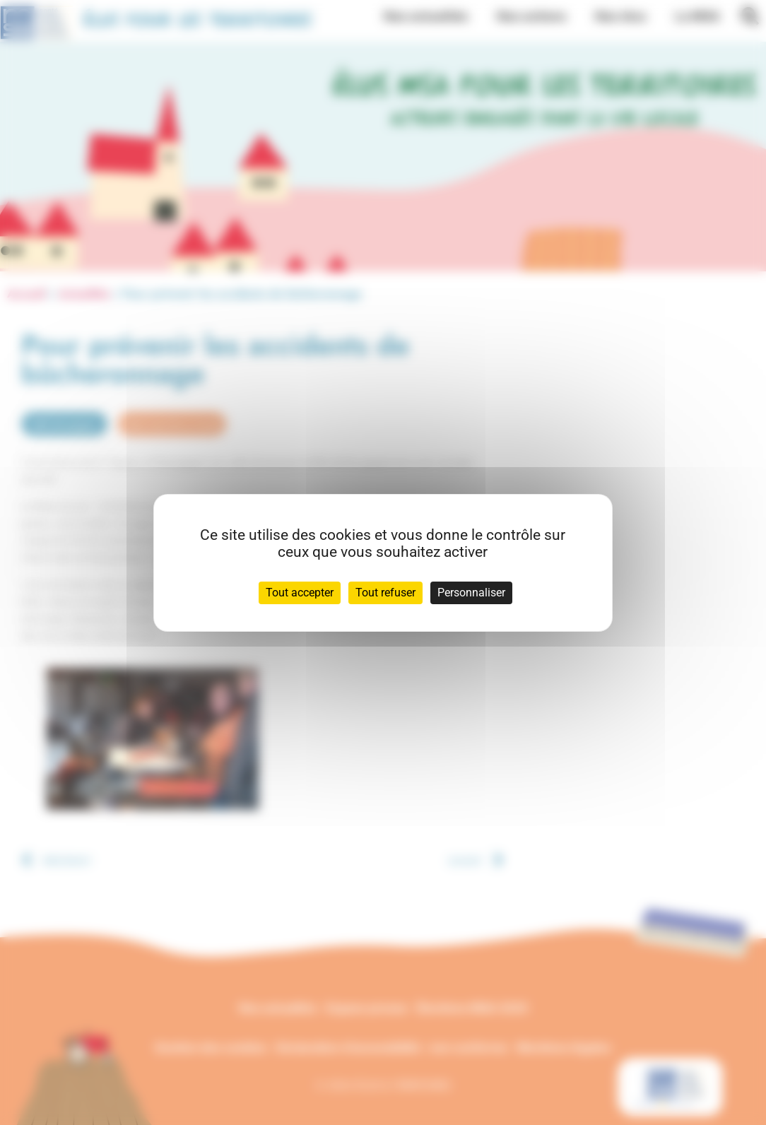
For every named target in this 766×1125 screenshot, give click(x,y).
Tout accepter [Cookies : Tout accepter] (300, 592)
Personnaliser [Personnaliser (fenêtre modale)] (471, 592)
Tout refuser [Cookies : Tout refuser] (385, 592)
